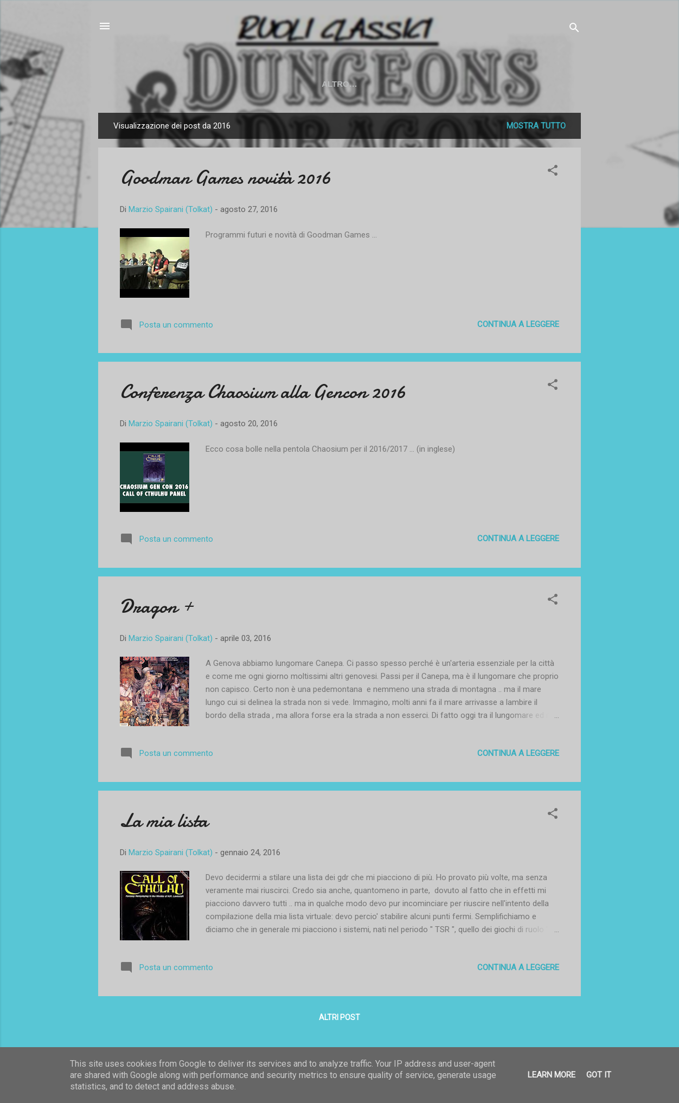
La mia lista (164, 820)
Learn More (551, 1075)
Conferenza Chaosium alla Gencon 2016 (263, 392)
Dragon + (157, 606)
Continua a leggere (518, 324)
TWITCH (254, 83)
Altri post (339, 1017)
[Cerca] (574, 29)
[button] (552, 172)
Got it (598, 1075)
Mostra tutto (536, 126)
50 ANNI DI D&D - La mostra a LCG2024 (420, 83)
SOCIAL (304, 83)
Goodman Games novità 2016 (225, 177)
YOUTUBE (198, 83)
